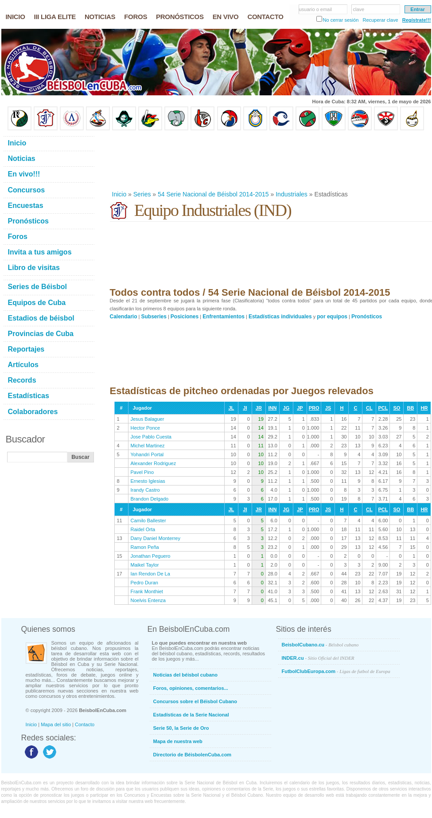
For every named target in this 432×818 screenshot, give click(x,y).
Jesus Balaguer (147, 419)
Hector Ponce (145, 428)
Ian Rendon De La (150, 573)
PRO (314, 408)
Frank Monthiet (147, 591)
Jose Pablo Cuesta (151, 436)
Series (142, 194)
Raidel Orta (143, 529)
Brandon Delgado (150, 498)
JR (259, 408)
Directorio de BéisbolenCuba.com (192, 754)
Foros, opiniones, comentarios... (190, 688)
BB (410, 408)
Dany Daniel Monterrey (156, 538)
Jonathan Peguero (151, 556)
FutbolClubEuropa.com (336, 671)
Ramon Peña (145, 547)
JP (300, 408)
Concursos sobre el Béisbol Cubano (195, 701)
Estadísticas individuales (280, 316)
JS (328, 408)
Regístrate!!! (416, 20)
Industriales (291, 194)
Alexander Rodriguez (153, 463)
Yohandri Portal (147, 454)
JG (286, 408)
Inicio (119, 194)
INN (272, 408)
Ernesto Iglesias (148, 481)
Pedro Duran (144, 582)
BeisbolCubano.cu (320, 644)
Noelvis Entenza (148, 600)
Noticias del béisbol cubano (185, 674)
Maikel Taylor (145, 565)
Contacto (84, 724)
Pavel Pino (142, 472)
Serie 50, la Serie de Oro (181, 728)
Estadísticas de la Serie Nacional (191, 714)
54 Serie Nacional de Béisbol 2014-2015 (213, 194)
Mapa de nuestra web (177, 741)
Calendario (123, 316)
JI (245, 408)
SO (396, 408)
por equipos (332, 316)
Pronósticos (366, 316)
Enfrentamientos (223, 316)
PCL (383, 408)
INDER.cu (318, 658)
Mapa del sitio (56, 724)
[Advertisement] (138, 160)
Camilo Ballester (148, 520)
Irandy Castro (145, 490)
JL (231, 408)
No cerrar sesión (341, 20)
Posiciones (184, 316)
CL (369, 408)
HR (424, 408)
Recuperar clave (380, 20)
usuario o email (315, 9)
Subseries (154, 316)
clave (359, 9)
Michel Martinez (148, 445)
